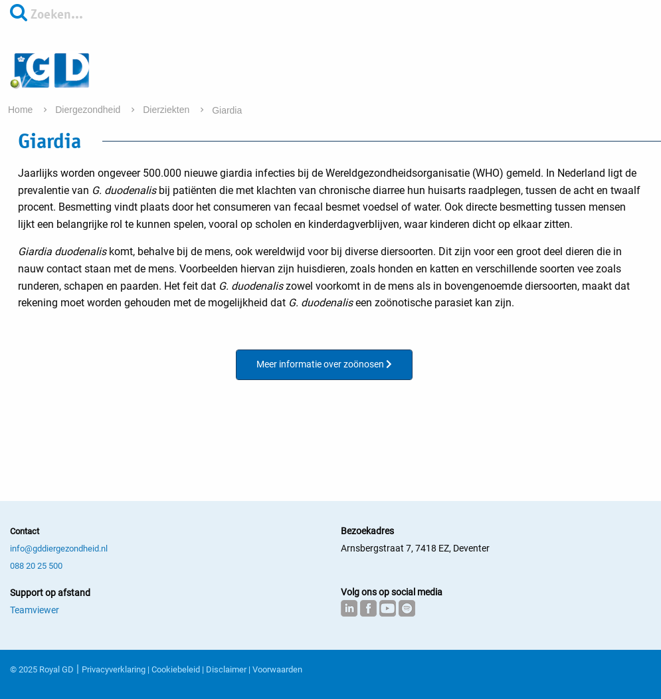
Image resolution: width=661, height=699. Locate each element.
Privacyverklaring (113, 669)
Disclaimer (226, 669)
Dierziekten (167, 109)
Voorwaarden (277, 669)
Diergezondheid (89, 109)
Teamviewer (34, 610)
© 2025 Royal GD (42, 669)
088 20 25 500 (36, 566)
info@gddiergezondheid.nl (59, 548)
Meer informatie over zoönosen (324, 364)
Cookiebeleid (175, 669)
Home (21, 109)
